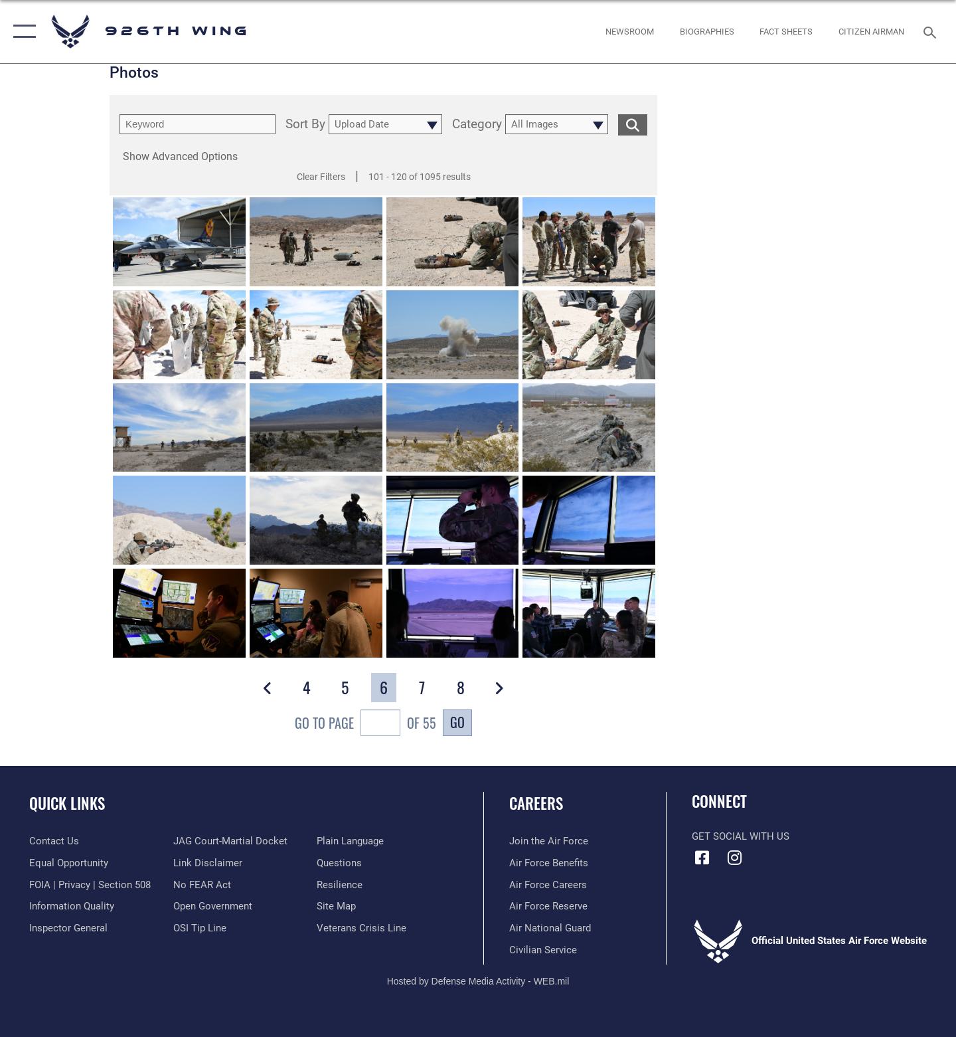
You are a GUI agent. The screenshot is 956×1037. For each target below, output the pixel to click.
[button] (21, 31)
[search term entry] (198, 124)
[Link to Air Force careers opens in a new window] (548, 885)
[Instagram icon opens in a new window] (735, 858)
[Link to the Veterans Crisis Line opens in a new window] (361, 928)
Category (477, 125)
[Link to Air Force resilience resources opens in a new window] (339, 885)
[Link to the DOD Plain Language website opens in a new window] (350, 841)
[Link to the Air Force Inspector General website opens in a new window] (68, 928)
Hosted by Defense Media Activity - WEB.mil (478, 981)
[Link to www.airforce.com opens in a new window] (548, 841)
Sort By (305, 125)
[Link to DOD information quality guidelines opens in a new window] (71, 906)
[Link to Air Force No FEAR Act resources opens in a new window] (202, 885)
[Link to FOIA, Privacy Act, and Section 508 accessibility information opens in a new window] (90, 885)
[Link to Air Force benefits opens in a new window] (548, 863)
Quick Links (67, 803)
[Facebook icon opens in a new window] (702, 858)
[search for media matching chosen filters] (632, 124)
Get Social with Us (740, 836)
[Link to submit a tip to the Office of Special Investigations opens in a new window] (199, 928)
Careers (536, 803)
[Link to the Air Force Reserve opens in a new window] (548, 906)
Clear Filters (321, 176)
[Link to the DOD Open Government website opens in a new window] (212, 906)
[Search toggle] (931, 31)
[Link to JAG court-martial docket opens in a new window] (230, 841)
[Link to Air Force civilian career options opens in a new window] (543, 950)
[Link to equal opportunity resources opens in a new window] (68, 863)
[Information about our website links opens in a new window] (207, 863)
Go (457, 722)
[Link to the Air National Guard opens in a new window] (550, 928)
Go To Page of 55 (365, 724)
